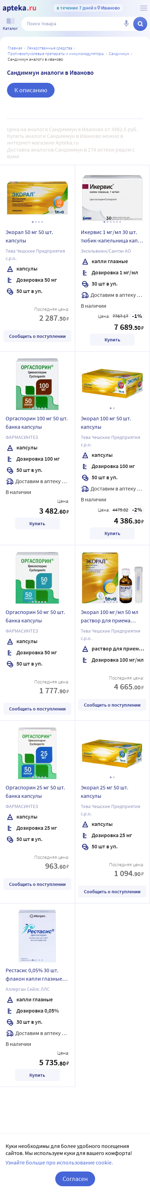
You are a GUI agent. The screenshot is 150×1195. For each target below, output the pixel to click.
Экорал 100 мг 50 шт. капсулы (106, 422)
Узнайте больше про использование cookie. (59, 1162)
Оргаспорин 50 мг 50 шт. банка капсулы (35, 616)
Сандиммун (119, 53)
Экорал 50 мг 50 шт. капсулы (29, 236)
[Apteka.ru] (19, 8)
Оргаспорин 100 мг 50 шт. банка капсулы (37, 422)
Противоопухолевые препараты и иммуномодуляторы (56, 53)
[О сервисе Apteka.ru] (143, 8)
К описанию (30, 90)
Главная (15, 48)
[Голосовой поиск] (126, 23)
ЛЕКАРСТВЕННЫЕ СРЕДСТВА (49, 48)
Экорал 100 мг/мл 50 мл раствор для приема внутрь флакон (109, 617)
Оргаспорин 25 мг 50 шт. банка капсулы (35, 791)
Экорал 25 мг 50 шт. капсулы (104, 791)
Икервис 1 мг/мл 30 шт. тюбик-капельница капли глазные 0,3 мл (112, 237)
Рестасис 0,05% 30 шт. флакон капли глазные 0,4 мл (34, 975)
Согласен (75, 1179)
